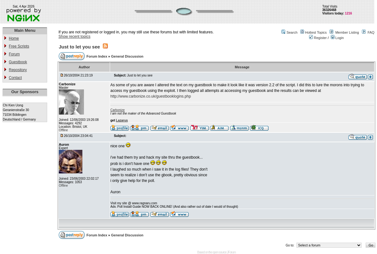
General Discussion (127, 56)
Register (318, 38)
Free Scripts (19, 46)
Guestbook (18, 62)
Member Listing (347, 32)
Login (337, 38)
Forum (14, 54)
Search (291, 32)
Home (14, 38)
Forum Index (97, 56)
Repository (18, 70)
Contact (15, 78)
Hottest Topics (316, 32)
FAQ (371, 32)
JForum (231, 252)
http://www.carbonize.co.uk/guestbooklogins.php (150, 96)
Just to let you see (79, 46)
